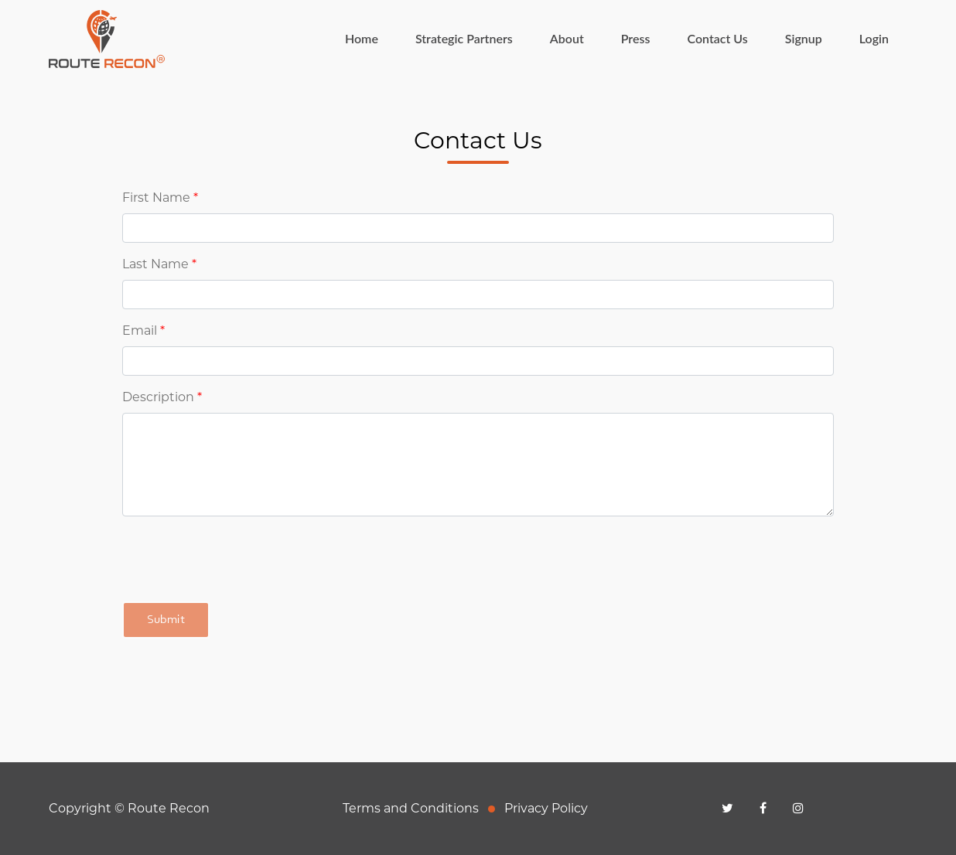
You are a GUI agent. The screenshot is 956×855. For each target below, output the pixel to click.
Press (635, 38)
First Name (160, 197)
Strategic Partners (464, 38)
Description (162, 397)
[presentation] (239, 559)
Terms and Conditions (411, 808)
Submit (166, 620)
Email (143, 330)
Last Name (159, 264)
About (567, 38)
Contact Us (717, 38)
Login (874, 38)
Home (371, 37)
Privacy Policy (546, 808)
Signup (803, 38)
